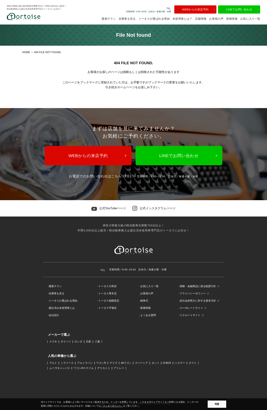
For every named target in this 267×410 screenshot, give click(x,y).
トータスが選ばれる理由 (154, 18)
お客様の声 (216, 18)
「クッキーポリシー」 (112, 406)
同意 (217, 404)
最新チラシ (109, 18)
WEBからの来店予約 (195, 9)
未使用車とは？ (182, 18)
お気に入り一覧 (250, 18)
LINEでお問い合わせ (239, 9)
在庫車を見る (127, 18)
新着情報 (232, 18)
